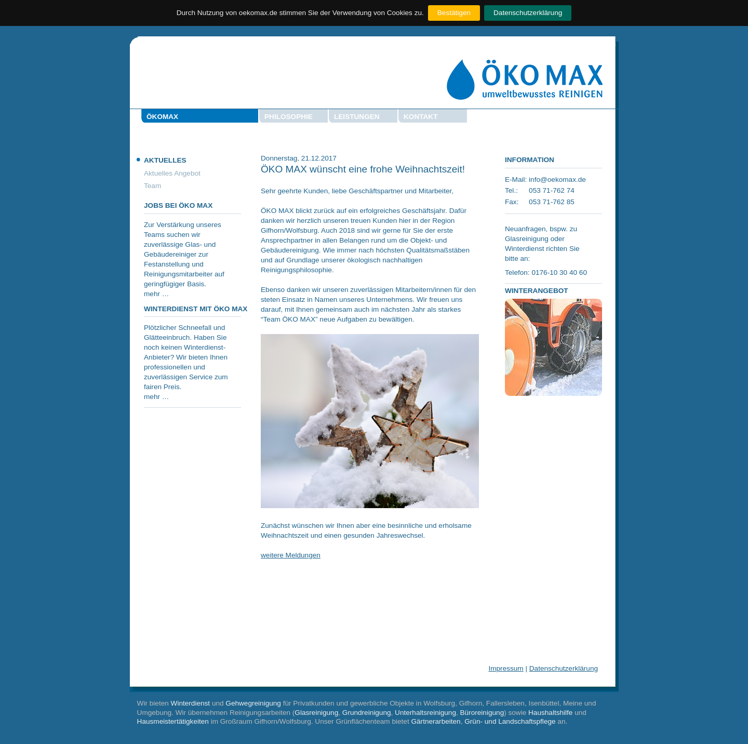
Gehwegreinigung (253, 703)
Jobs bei (178, 205)
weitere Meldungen (290, 555)
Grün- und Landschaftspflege (509, 721)
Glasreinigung (316, 712)
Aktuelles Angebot (172, 173)
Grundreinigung (366, 712)
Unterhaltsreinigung (425, 712)
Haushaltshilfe (550, 712)
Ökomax (162, 117)
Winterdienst (190, 703)
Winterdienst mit (195, 309)
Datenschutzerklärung (527, 13)
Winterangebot (536, 291)
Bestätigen (454, 13)
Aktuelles (165, 160)
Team (152, 186)
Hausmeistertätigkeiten (173, 721)
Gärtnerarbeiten (435, 721)
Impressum (505, 668)
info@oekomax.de (557, 179)
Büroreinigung (482, 712)
